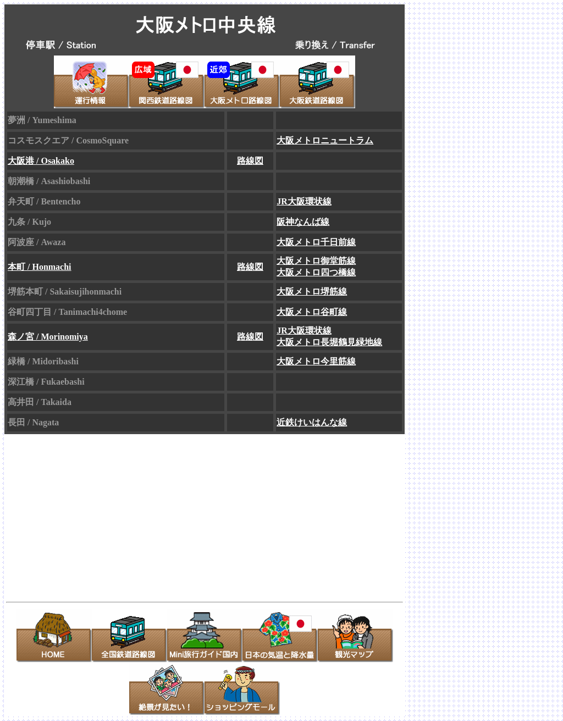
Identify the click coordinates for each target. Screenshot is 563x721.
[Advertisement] (106, 515)
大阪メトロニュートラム (325, 140)
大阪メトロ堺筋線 (312, 291)
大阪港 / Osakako (41, 160)
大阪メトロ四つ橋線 (316, 272)
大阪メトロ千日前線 (316, 242)
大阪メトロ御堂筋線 (316, 260)
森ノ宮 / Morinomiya (48, 336)
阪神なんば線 (303, 221)
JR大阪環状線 (304, 201)
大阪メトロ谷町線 (312, 312)
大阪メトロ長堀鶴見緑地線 (329, 342)
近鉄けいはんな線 (312, 422)
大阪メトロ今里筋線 (316, 361)
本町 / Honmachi (39, 266)
